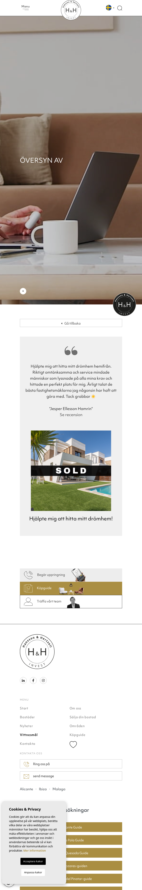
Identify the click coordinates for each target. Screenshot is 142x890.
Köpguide (77, 735)
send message (39, 776)
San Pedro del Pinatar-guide (71, 879)
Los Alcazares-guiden (71, 866)
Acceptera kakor (33, 861)
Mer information (34, 850)
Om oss (75, 708)
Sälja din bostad (83, 717)
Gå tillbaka (71, 323)
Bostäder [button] (27, 717)
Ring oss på (37, 764)
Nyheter (26, 726)
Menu (25, 7)
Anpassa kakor (33, 872)
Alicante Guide (71, 827)
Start (24, 708)
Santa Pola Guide (71, 840)
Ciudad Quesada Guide (71, 853)
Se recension (71, 414)
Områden (77, 726)
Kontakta (27, 743)
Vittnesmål (29, 735)
